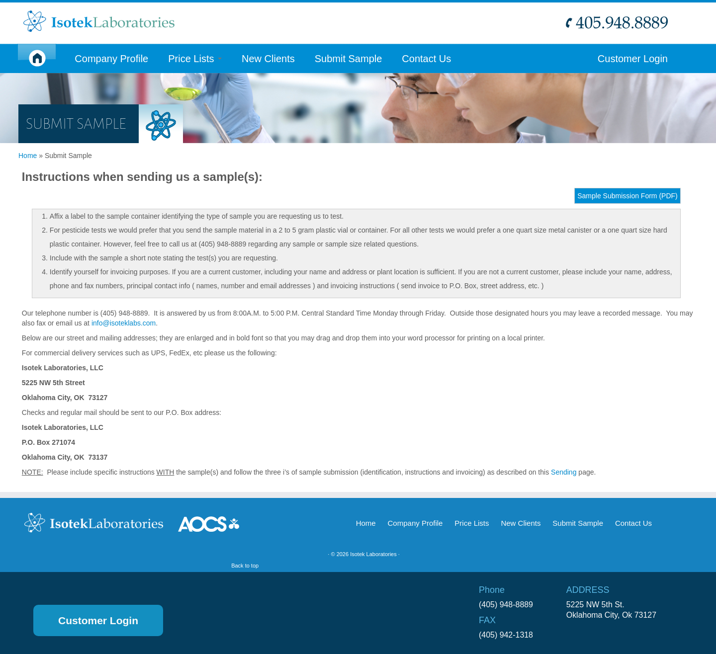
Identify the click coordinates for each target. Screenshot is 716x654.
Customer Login (633, 58)
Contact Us (426, 58)
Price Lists (195, 58)
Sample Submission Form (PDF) (627, 195)
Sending (563, 471)
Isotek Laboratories (368, 553)
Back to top (670, 553)
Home (27, 155)
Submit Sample (348, 58)
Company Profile (111, 58)
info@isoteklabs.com (123, 322)
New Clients (268, 58)
